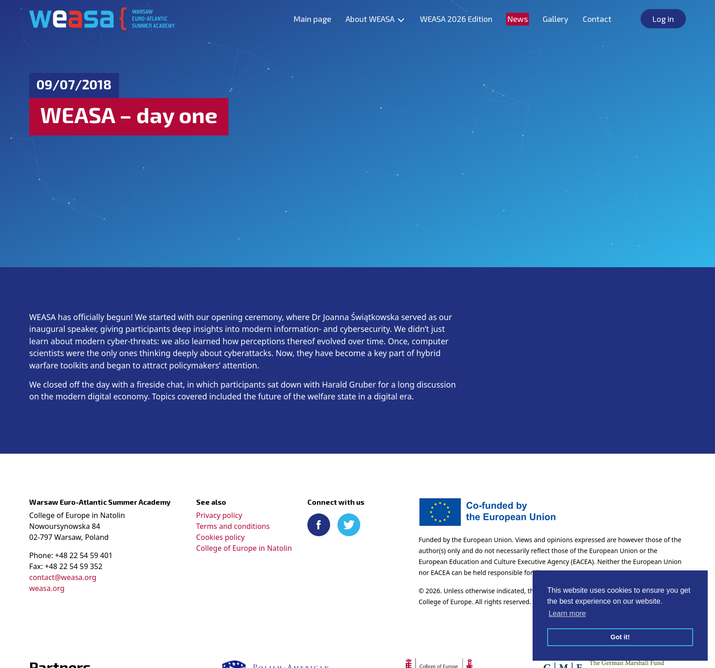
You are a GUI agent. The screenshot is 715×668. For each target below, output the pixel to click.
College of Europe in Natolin (244, 548)
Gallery (555, 19)
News (517, 19)
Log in (663, 19)
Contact (597, 19)
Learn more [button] (567, 613)
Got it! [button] (620, 637)
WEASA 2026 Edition (456, 19)
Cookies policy (220, 537)
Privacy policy (219, 515)
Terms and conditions (232, 526)
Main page (312, 19)
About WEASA (370, 19)
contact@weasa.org (62, 577)
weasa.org (46, 588)
